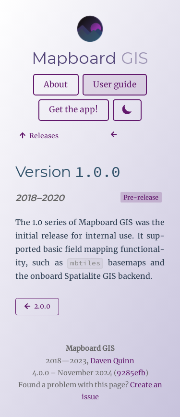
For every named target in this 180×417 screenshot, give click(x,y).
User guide (114, 84)
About (56, 84)
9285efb (131, 373)
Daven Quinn (112, 361)
